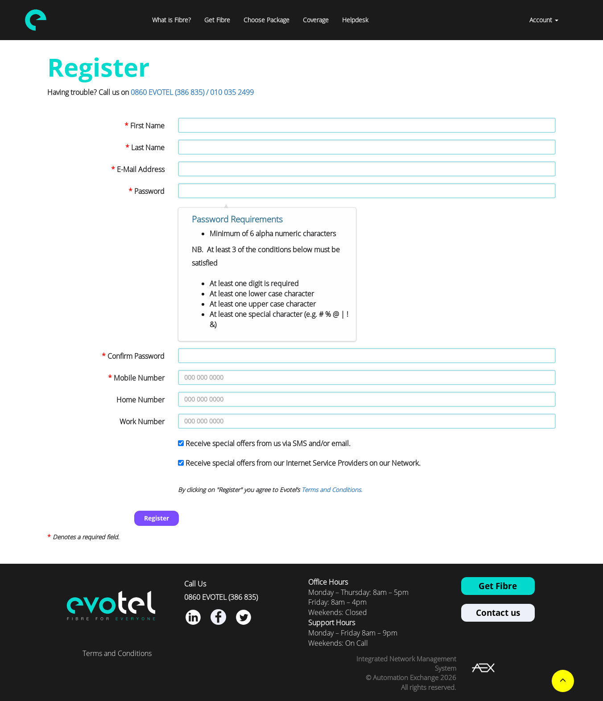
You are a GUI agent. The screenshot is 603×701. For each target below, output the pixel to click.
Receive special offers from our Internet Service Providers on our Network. (303, 463)
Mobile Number (139, 378)
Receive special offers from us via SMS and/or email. (268, 443)
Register (156, 518)
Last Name (148, 147)
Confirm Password (136, 356)
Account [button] (543, 20)
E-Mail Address (141, 169)
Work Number (142, 421)
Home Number (140, 400)
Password (149, 191)
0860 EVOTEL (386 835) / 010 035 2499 (192, 92)
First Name (147, 126)
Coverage (316, 20)
